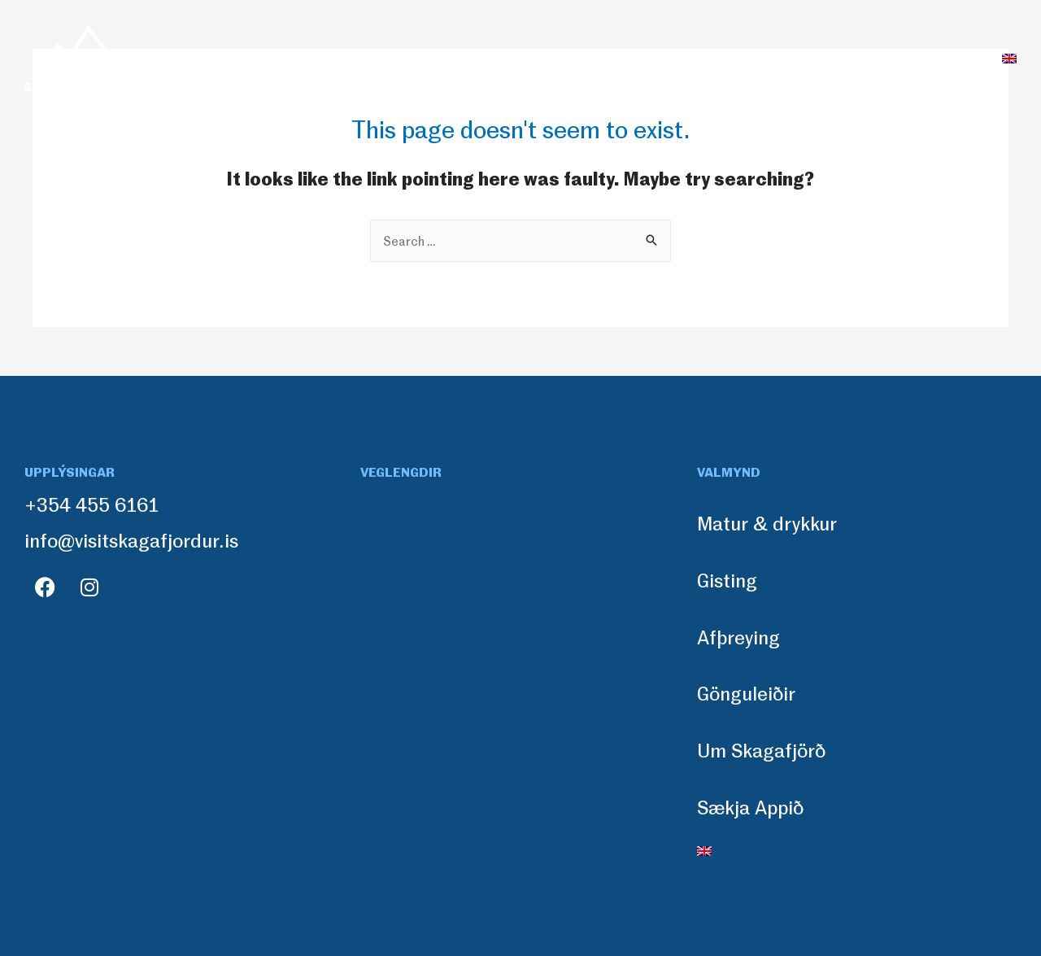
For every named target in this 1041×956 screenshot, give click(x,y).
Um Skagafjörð (792, 58)
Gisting (461, 58)
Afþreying (555, 58)
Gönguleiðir (664, 58)
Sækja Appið (922, 58)
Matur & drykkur (344, 58)
